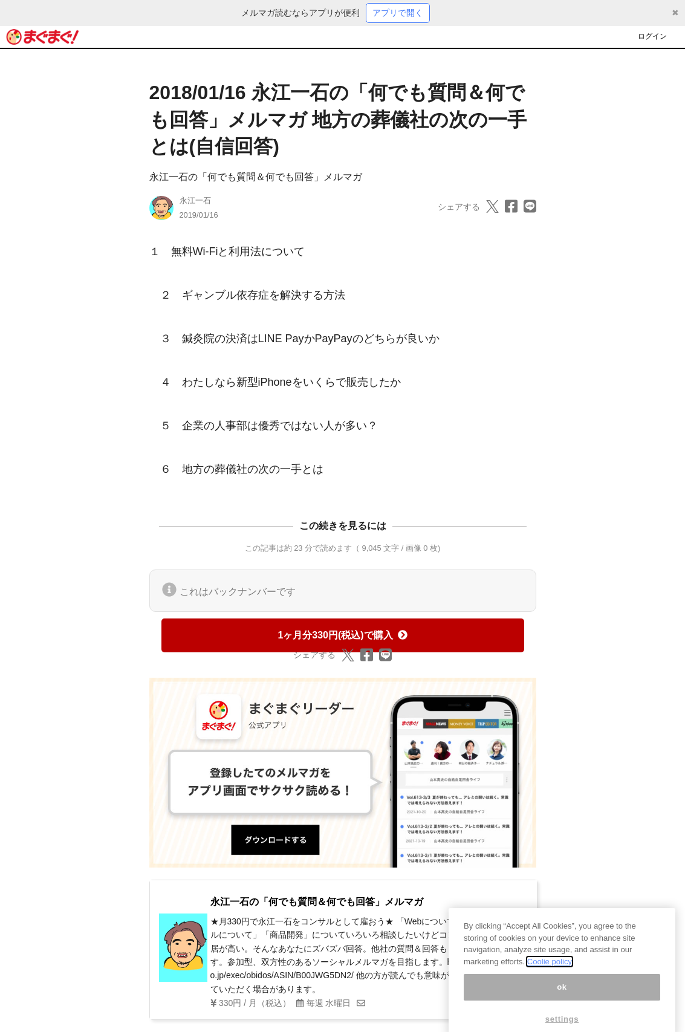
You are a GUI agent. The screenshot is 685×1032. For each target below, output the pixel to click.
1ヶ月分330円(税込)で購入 (342, 635)
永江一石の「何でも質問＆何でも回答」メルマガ (255, 177)
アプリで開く (397, 13)
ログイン (652, 36)
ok (562, 996)
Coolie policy (549, 970)
